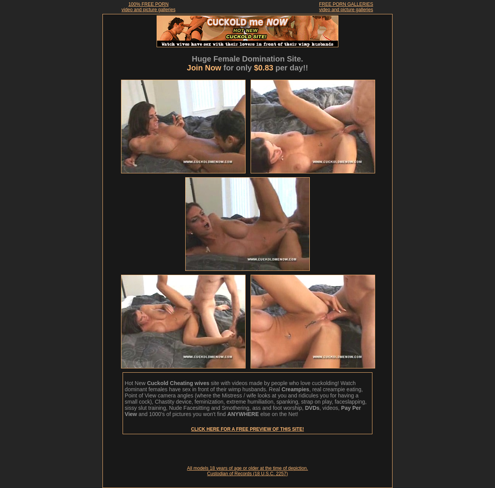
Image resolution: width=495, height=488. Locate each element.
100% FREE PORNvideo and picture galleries (148, 7)
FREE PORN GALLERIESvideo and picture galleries (346, 7)
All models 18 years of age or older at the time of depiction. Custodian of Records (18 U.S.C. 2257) (247, 471)
